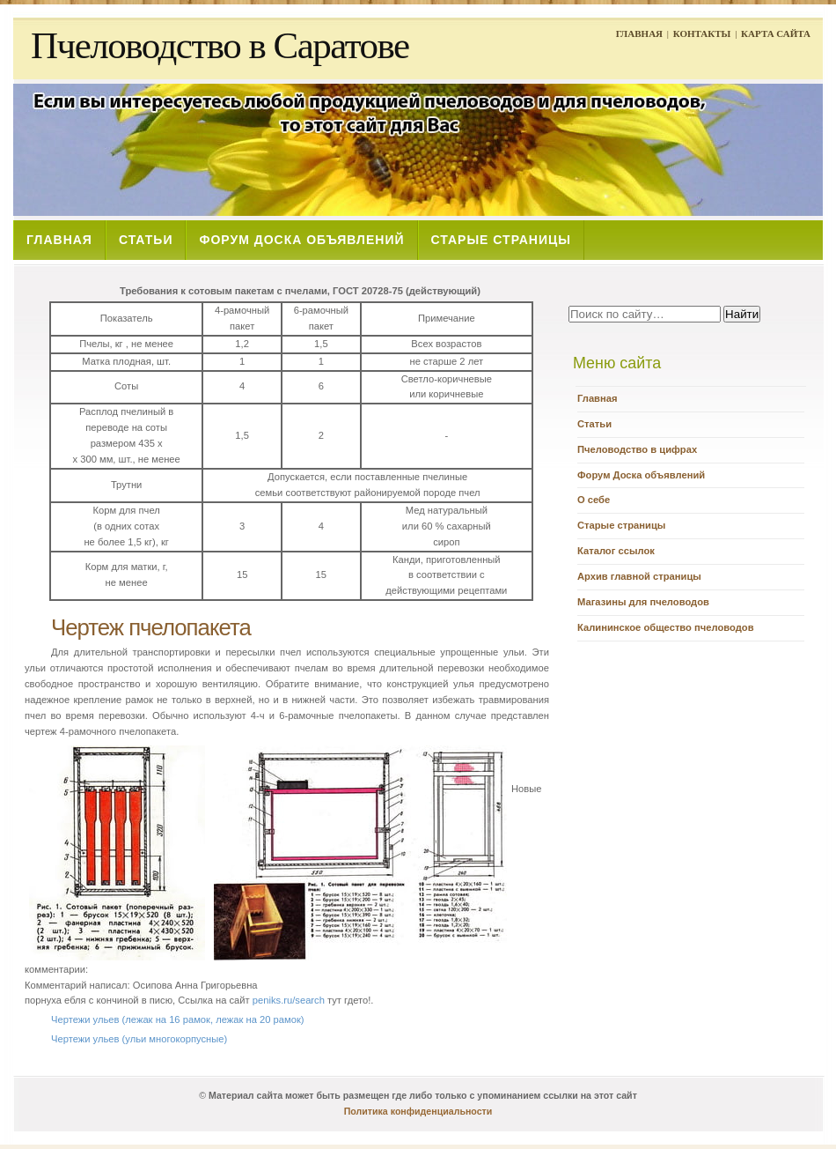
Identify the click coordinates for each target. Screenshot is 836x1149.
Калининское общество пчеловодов (665, 627)
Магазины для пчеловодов (643, 602)
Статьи (594, 424)
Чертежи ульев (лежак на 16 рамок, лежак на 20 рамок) (177, 1019)
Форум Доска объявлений (641, 475)
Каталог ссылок (616, 550)
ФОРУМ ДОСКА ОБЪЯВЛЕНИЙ (301, 240)
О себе (593, 499)
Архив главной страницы (639, 576)
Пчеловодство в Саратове (220, 45)
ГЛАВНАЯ (639, 33)
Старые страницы (621, 525)
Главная (597, 398)
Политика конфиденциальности (418, 1111)
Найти (742, 314)
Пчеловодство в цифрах (637, 449)
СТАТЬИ (146, 240)
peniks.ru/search (289, 1000)
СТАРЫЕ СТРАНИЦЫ (501, 240)
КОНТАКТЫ (702, 33)
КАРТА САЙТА (775, 33)
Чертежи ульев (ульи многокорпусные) (139, 1039)
